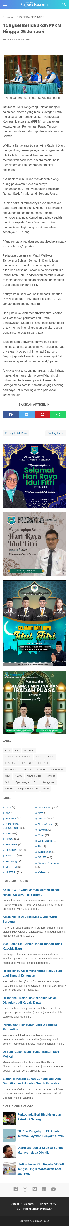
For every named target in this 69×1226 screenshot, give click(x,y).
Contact (28, 1203)
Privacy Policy (47, 1203)
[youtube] (53, 1191)
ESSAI (50, 756)
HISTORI (43, 763)
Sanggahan (48, 782)
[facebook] (11, 414)
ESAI (39, 756)
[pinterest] (42, 414)
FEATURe (10, 763)
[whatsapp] (58, 414)
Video (46, 788)
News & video (34, 775)
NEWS (18, 775)
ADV (7, 750)
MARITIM (27, 769)
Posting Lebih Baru (16, 433)
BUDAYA (29, 750)
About (15, 1203)
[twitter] (26, 414)
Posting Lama (55, 433)
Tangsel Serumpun (28, 788)
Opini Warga (22, 782)
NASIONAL (57, 769)
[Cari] (64, 5)
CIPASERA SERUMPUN (18, 756)
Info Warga (11, 769)
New (7, 775)
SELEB (9, 788)
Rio (35, 782)
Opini (7, 782)
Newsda (51, 775)
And (17, 750)
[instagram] (25, 1191)
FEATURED (27, 763)
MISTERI (41, 769)
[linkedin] (44, 1191)
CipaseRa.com (42, 1221)
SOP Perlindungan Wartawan (34, 1208)
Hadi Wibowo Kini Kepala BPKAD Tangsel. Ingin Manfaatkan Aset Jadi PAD (40, 1169)
